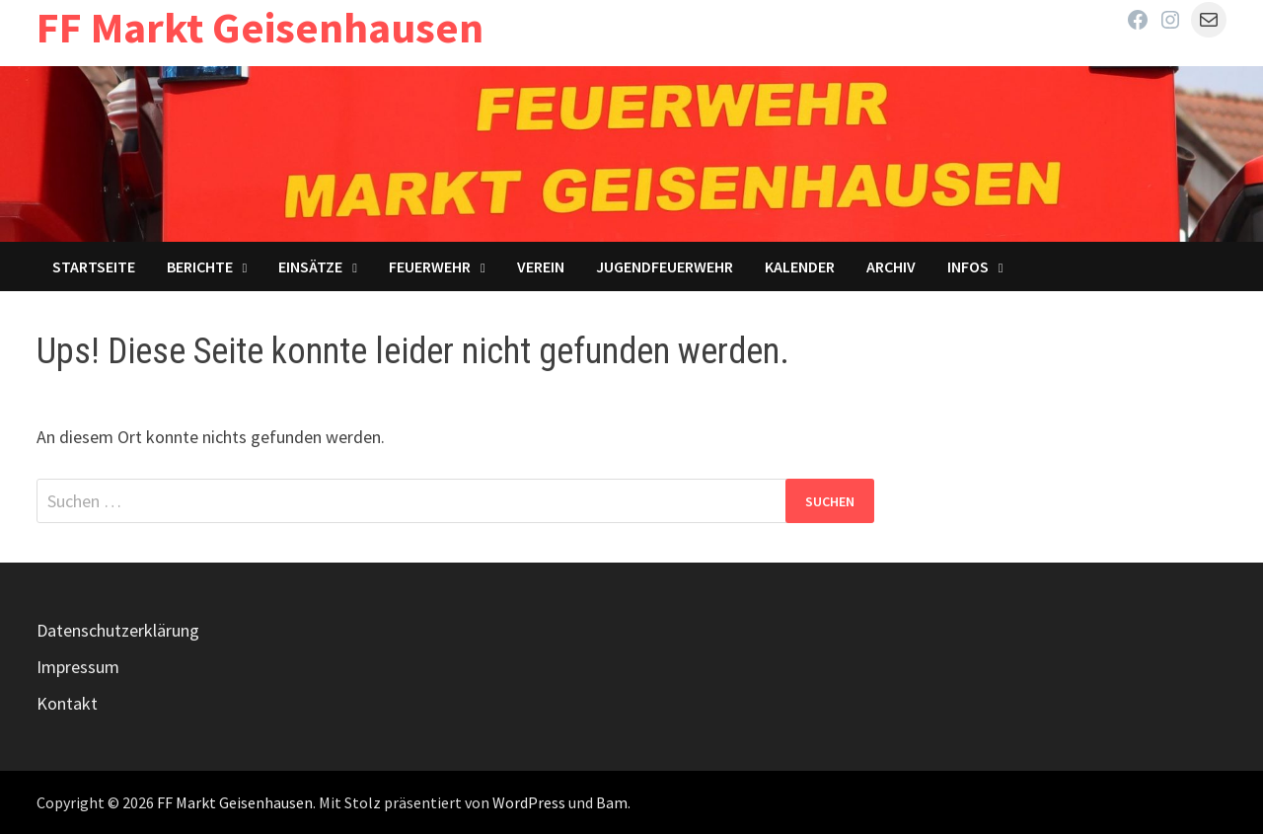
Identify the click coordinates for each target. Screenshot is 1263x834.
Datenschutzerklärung (118, 630)
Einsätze (310, 266)
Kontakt (67, 703)
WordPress (528, 802)
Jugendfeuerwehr (664, 266)
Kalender (800, 266)
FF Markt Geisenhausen (260, 27)
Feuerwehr (430, 266)
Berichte (200, 266)
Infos (968, 266)
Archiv (891, 266)
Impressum (78, 666)
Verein (540, 266)
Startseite (93, 266)
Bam (612, 802)
